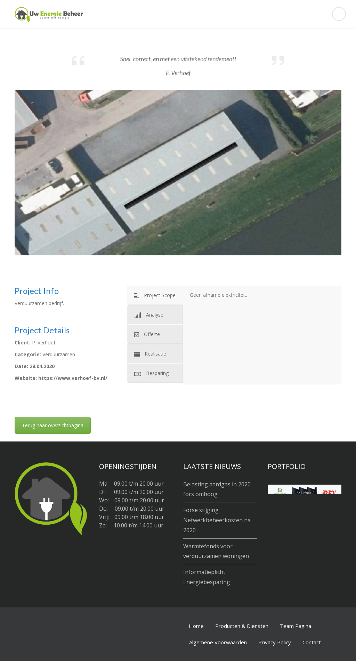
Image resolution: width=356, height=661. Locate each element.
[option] (178, 172)
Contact (311, 642)
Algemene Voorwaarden (218, 642)
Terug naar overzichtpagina (52, 425)
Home (196, 625)
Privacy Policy (274, 642)
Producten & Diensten (241, 625)
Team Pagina (295, 625)
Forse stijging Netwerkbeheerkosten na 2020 (217, 520)
